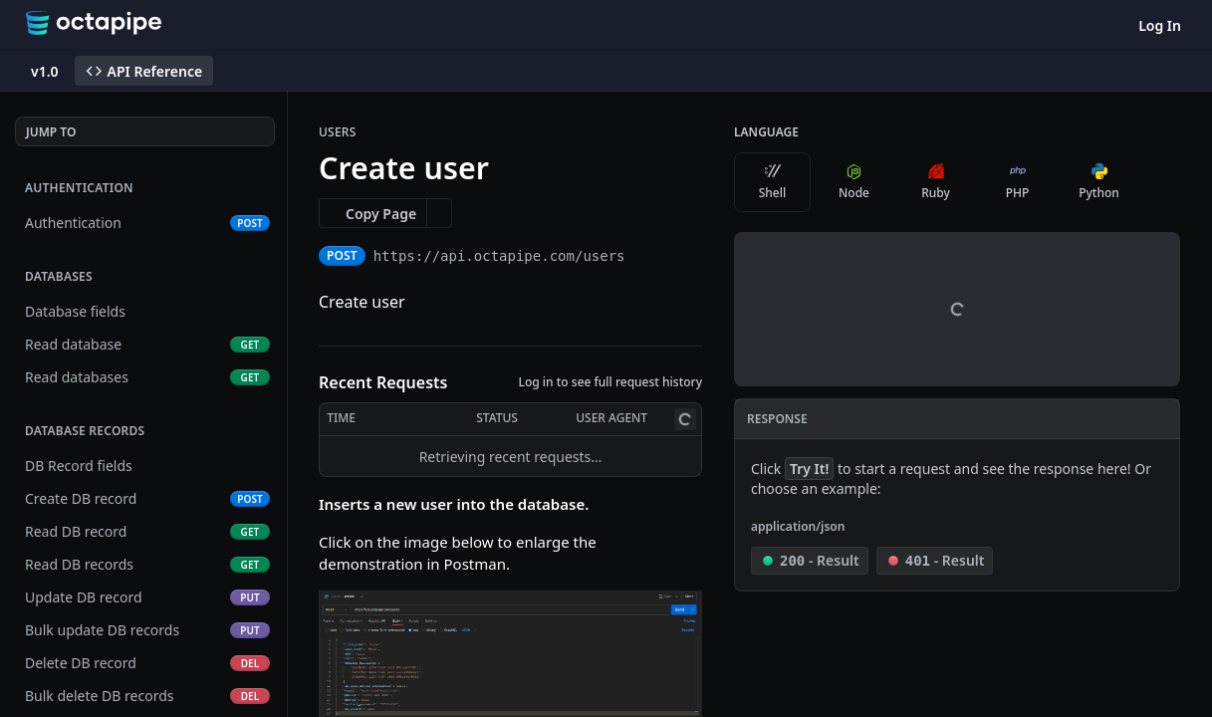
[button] (510, 693)
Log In (1159, 25)
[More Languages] (1157, 182)
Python (1099, 182)
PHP (1018, 182)
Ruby (935, 182)
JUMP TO (51, 131)
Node (854, 182)
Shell (773, 182)
